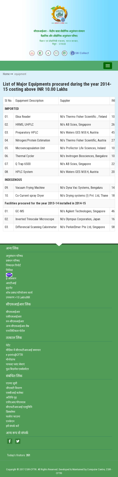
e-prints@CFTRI (14, 354)
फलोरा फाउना (13, 416)
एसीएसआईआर (14, 316)
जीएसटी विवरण (14, 388)
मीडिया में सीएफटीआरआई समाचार (23, 350)
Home (8, 74)
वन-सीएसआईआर (15, 321)
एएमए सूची (11, 383)
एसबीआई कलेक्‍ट (14, 392)
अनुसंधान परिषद (14, 255)
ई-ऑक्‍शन (11, 278)
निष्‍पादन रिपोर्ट (13, 265)
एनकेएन (10, 421)
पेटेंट (8, 345)
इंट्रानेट (9, 287)
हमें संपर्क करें (12, 426)
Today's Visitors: (18, 455)
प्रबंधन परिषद (13, 260)
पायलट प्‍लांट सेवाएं (15, 364)
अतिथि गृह (11, 397)
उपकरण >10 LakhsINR (18, 297)
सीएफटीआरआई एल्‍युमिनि (19, 407)
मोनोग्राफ (10, 359)
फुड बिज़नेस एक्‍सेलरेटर (17, 369)
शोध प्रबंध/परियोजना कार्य (19, 292)
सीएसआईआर (13, 311)
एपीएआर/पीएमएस (15, 402)
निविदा (9, 270)
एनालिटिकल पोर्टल (15, 330)
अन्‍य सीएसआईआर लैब (17, 326)
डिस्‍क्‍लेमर (10, 411)
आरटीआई (11, 283)
